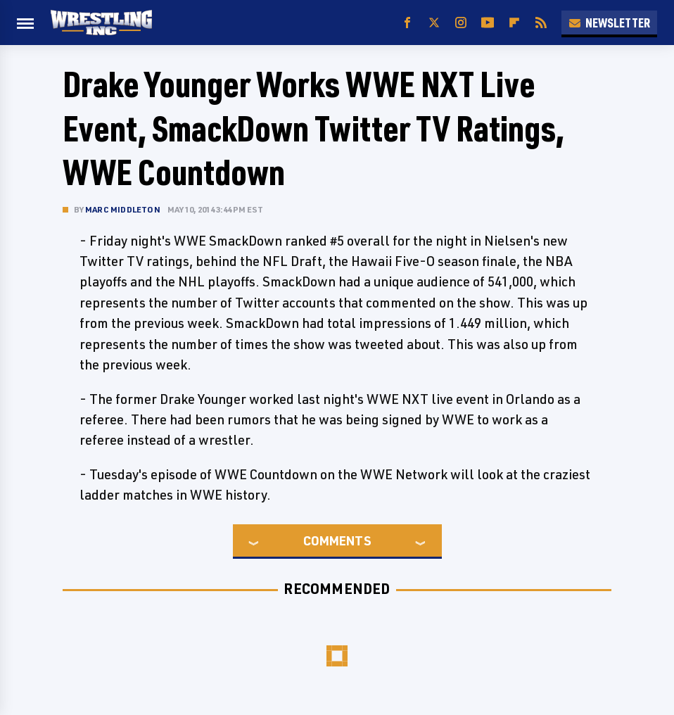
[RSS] (541, 23)
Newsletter (609, 22)
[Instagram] (460, 23)
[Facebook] (407, 23)
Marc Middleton (122, 209)
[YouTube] (487, 23)
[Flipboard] (514, 23)
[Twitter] (434, 23)
